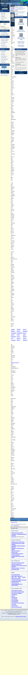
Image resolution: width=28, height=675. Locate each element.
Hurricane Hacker (15, 605)
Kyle (18, 334)
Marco (18, 338)
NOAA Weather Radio (15, 569)
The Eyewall (14, 604)
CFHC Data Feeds (4, 59)
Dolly (12, 334)
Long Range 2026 (21, 24)
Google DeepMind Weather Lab (17, 584)
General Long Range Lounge (21, 39)
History (12, 10)
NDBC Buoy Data (15, 552)
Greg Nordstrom (14, 598)
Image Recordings (4, 40)
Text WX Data (3, 57)
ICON (12, 577)
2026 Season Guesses (21, 31)
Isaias (18, 331)
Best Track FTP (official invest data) (18, 562)
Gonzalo (13, 340)
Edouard (13, 336)
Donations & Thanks (5, 34)
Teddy (24, 336)
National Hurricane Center (21, 616)
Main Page (3, 13)
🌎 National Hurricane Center (4, 72)
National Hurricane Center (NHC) (17, 532)
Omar (24, 329)
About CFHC (3, 60)
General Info (3, 51)
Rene (24, 333)
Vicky (24, 338)
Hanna (18, 329)
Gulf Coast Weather (15, 600)
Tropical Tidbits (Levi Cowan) (17, 590)
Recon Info (3, 43)
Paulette (25, 331)
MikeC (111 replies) (21, 37)
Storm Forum (14, 536)
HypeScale (3, 26)
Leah (18, 336)
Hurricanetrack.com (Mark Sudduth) (18, 591)
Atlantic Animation (15, 585)
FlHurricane (4, 5)
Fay (12, 338)
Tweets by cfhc (14, 522)
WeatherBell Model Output (16, 581)
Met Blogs (3, 16)
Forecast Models (4, 42)
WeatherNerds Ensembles (16, 578)
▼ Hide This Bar (21, 73)
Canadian (23, 577)
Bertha (12, 331)
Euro (16, 577)
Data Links (3, 54)
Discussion (13, 8)
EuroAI (19, 577)
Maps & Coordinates (5, 39)
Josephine (19, 333)
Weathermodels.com (15, 582)
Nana (18, 340)
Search (2, 19)
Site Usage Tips (4, 56)
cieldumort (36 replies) (21, 41)
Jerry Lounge (21, 46)
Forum (2, 32)
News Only (3, 14)
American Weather (15, 601)
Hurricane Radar (4, 46)
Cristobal (13, 333)
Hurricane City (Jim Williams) (17, 593)
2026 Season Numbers (19, 15)
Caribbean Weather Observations (17, 553)
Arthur (12, 329)
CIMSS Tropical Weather (16, 550)
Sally (24, 334)
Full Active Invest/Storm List (16, 564)
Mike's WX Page (14, 597)
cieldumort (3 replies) (21, 45)
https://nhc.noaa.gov (15, 362)
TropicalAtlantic (14, 594)
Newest (5, 32)
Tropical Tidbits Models (16, 574)
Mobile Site (3, 62)
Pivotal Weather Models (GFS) (17, 576)
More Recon (3, 45)
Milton (19, 3)
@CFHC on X (16, 525)
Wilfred (25, 340)
